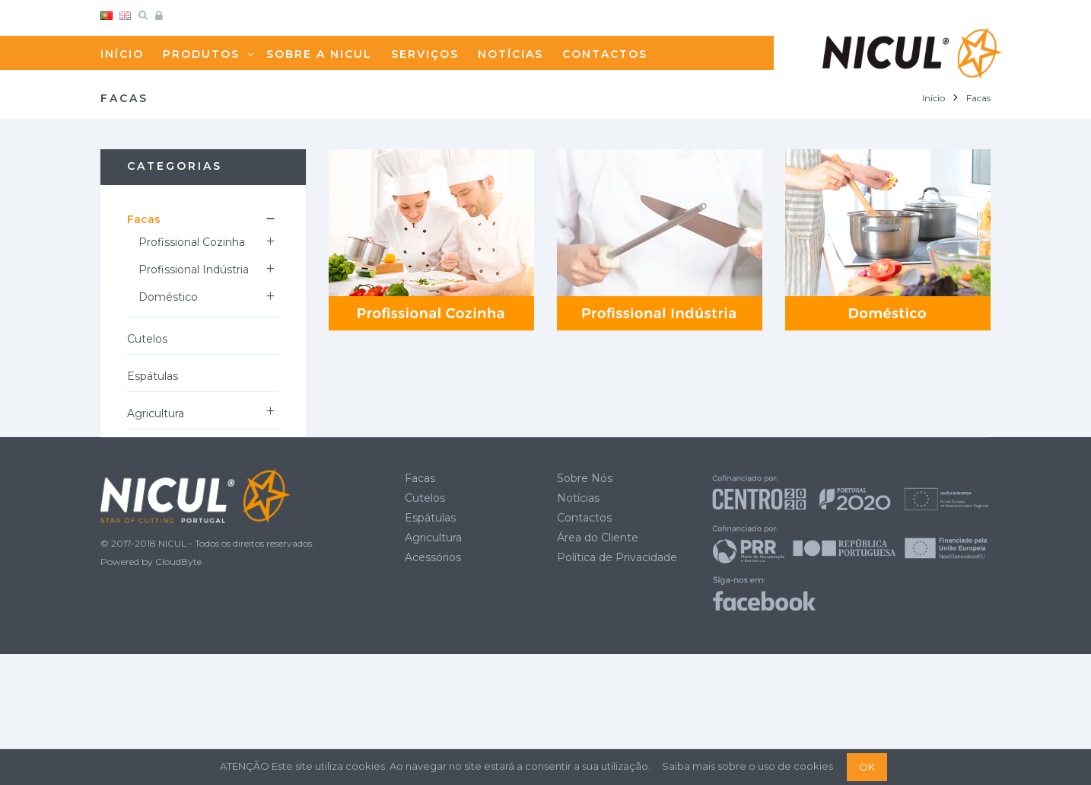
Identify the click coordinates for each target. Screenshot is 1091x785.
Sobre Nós (584, 608)
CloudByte (178, 692)
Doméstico (168, 297)
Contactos (584, 648)
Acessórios (155, 451)
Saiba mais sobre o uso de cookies (747, 766)
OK (867, 767)
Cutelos (147, 339)
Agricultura (155, 413)
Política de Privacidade (617, 687)
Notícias (578, 628)
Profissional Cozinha (191, 242)
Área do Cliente (597, 668)
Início (933, 98)
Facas (144, 219)
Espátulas (152, 376)
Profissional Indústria (193, 269)
